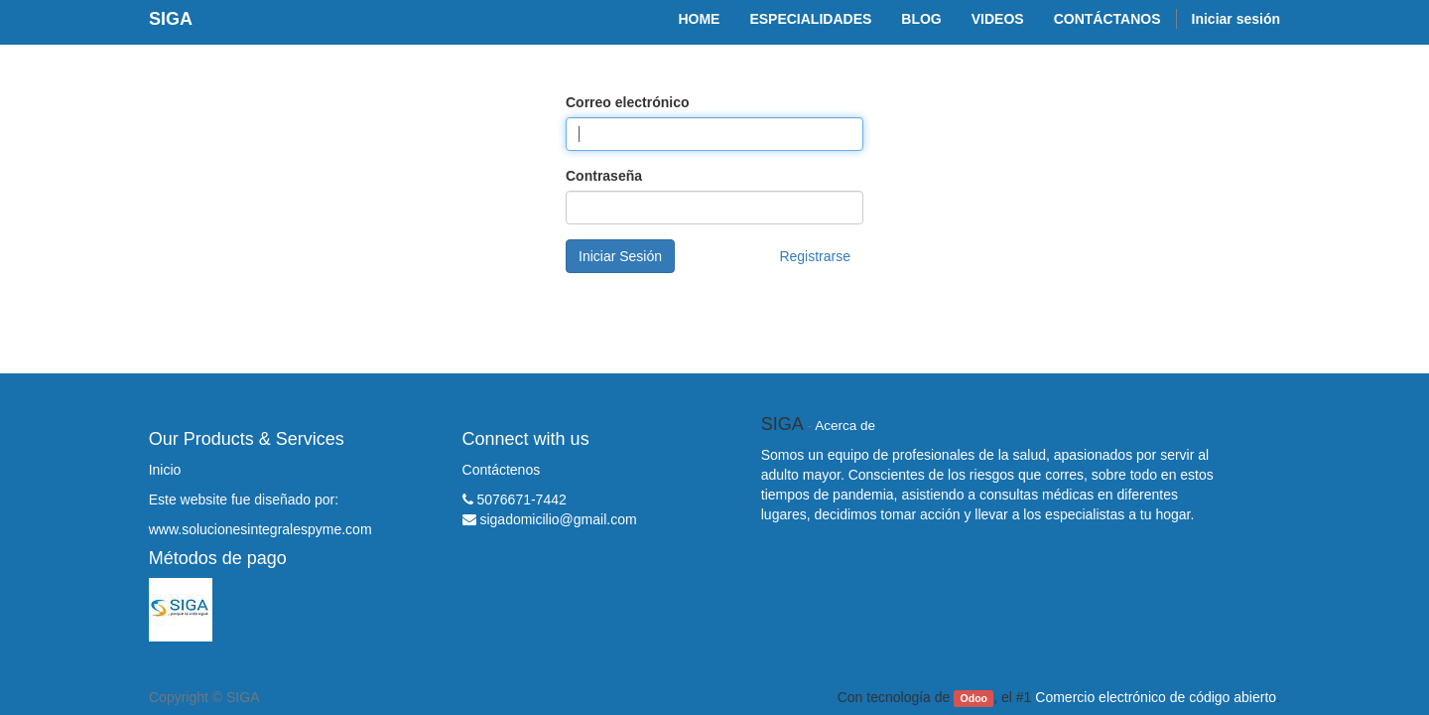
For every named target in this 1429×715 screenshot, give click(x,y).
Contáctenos (501, 470)
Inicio (165, 470)
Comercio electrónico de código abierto (1155, 697)
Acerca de (845, 425)
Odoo (974, 698)
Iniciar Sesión (620, 256)
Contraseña (604, 176)
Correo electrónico (627, 102)
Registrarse (814, 256)
